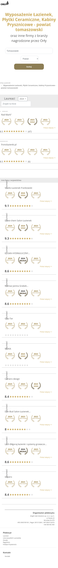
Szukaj (29, 67)
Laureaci (6, 536)
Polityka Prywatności (10, 544)
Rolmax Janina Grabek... (16, 285)
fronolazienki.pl (9, 144)
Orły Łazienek (5, 83)
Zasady (5, 540)
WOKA (8, 348)
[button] (28, 127)
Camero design (12, 378)
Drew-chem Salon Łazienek (18, 220)
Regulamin (6, 542)
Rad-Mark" (6, 114)
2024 (22, 99)
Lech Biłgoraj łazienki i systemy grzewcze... (26, 444)
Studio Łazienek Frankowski (18, 187)
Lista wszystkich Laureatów (12, 538)
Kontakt (7, 556)
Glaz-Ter (9, 318)
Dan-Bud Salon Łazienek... (17, 411)
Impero (8, 476)
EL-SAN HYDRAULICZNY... (17, 253)
